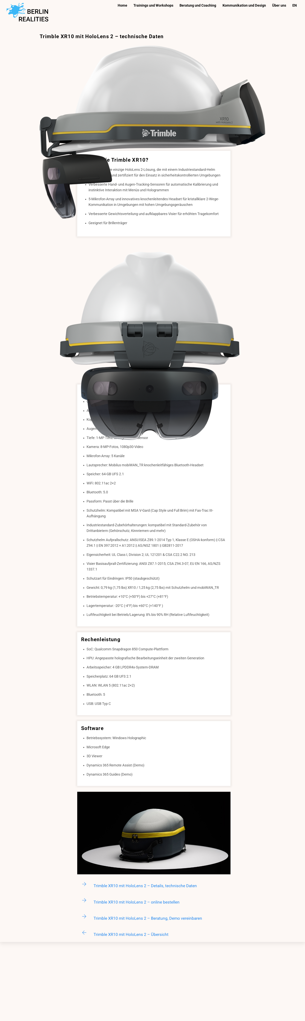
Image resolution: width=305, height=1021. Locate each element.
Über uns (279, 5)
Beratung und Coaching (198, 5)
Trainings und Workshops (153, 5)
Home (122, 5)
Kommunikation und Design (244, 5)
